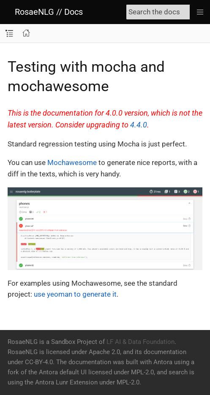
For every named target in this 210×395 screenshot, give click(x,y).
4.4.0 (138, 125)
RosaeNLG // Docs (49, 12)
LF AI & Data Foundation (140, 342)
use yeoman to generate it (75, 294)
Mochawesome (72, 162)
